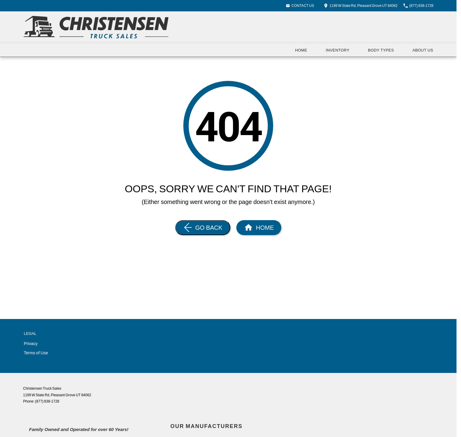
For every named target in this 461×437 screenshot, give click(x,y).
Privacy (31, 343)
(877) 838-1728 (47, 401)
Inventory (338, 50)
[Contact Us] (360, 5)
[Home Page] (95, 27)
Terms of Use (36, 352)
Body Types (381, 50)
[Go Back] (203, 227)
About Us (422, 50)
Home (301, 50)
